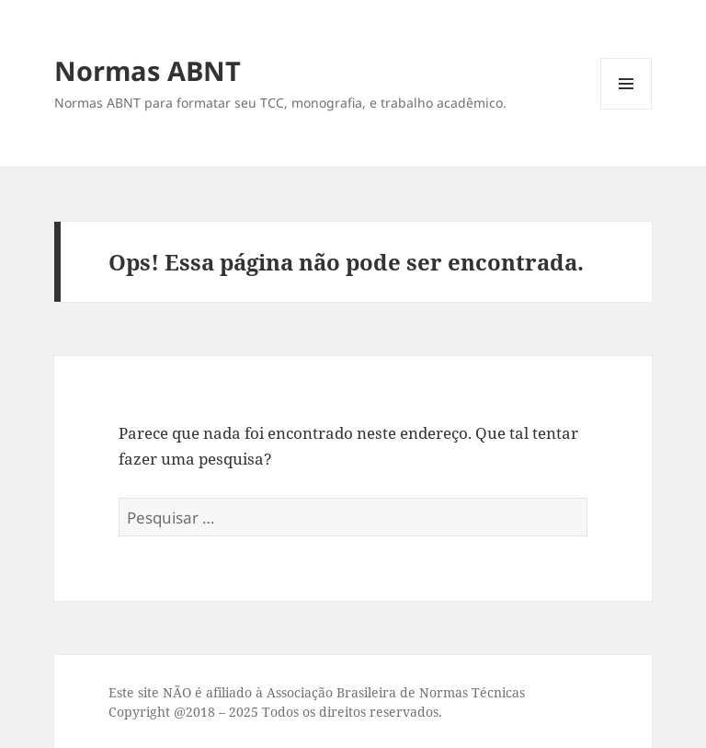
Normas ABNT (147, 70)
